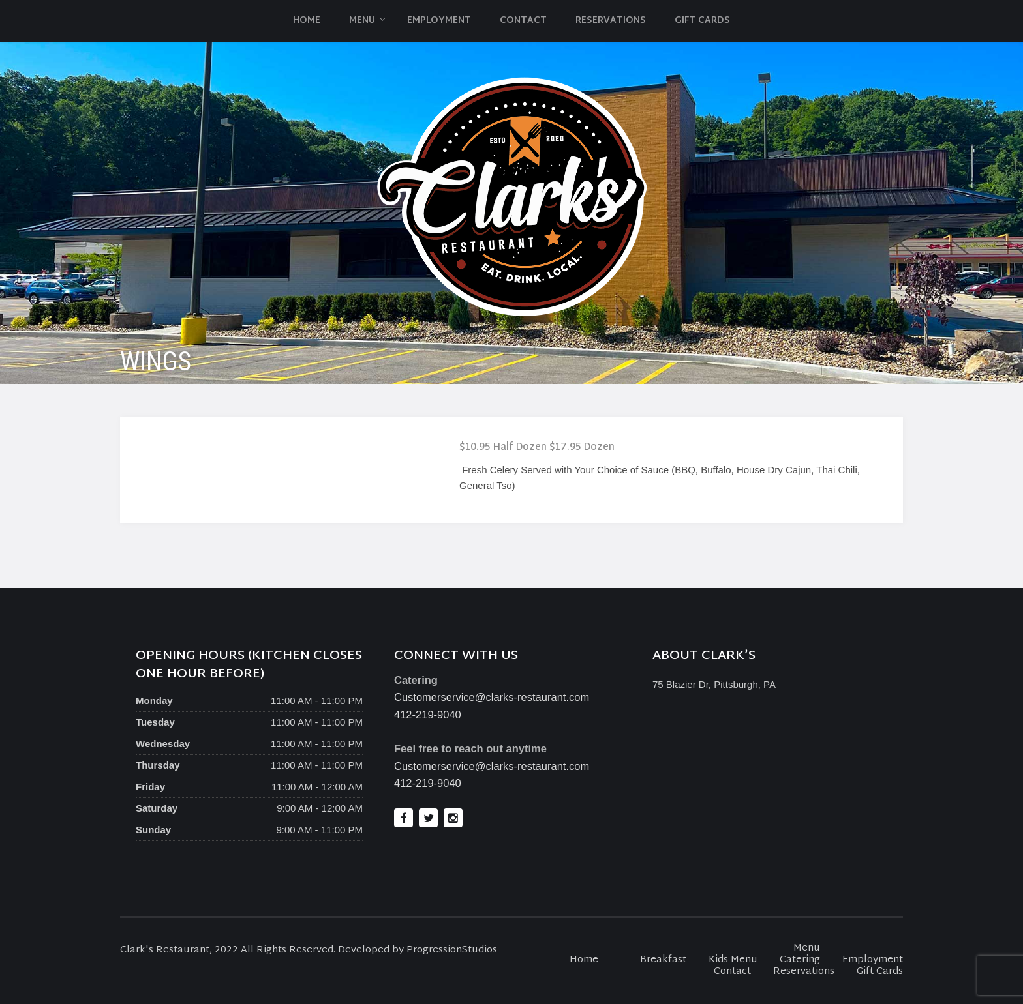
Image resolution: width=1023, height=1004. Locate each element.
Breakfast (663, 960)
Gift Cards (702, 20)
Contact (523, 20)
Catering (800, 960)
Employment (439, 20)
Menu (362, 20)
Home (306, 20)
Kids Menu (733, 960)
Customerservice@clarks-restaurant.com (491, 697)
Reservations (610, 20)
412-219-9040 (427, 714)
